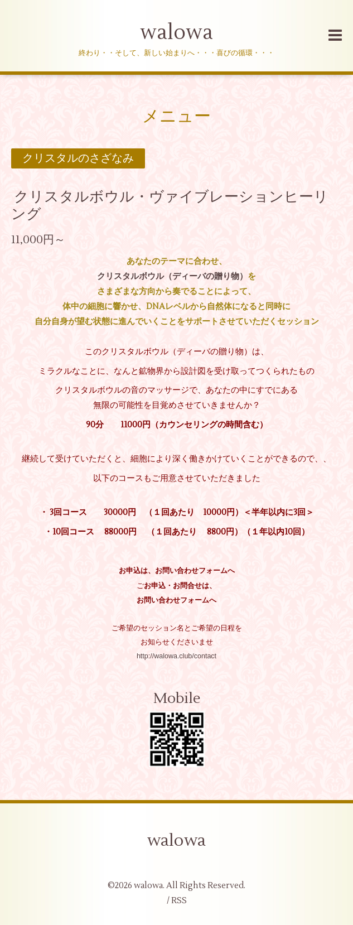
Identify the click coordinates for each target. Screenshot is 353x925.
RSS (179, 900)
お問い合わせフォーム (173, 600)
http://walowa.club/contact (176, 656)
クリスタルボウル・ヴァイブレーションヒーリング (169, 205)
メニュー (176, 116)
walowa (176, 33)
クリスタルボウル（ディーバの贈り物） (172, 276)
